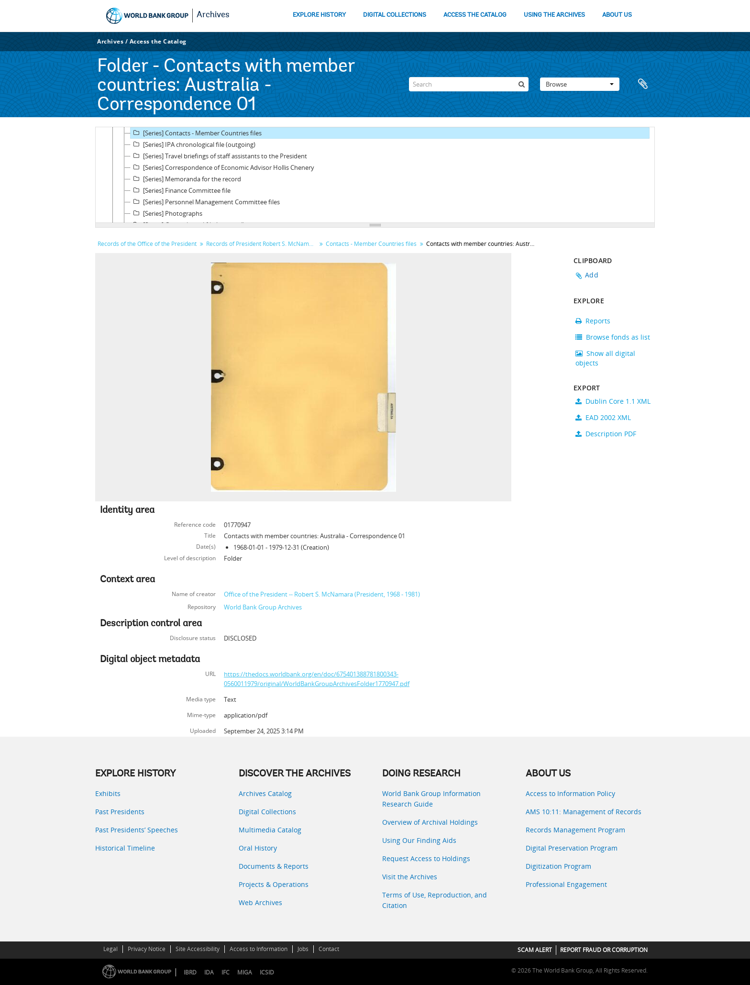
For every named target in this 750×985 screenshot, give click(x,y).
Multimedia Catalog (270, 829)
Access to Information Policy (570, 793)
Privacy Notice (146, 949)
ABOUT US (617, 15)
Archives (213, 15)
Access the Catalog (158, 41)
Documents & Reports (274, 866)
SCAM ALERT (535, 950)
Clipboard (643, 84)
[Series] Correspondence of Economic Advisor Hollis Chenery (222, 167)
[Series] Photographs (166, 213)
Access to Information (258, 949)
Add (591, 274)
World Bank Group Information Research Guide (431, 798)
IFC (225, 972)
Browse (580, 84)
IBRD (190, 972)
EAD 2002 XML (603, 417)
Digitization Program (558, 866)
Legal (110, 949)
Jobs (303, 949)
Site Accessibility (198, 949)
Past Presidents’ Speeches (136, 829)
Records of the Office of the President (147, 244)
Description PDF (605, 433)
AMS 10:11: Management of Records (583, 811)
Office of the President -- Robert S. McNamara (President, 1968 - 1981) (322, 594)
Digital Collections (267, 811)
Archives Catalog (265, 793)
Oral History (258, 847)
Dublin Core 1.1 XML (613, 401)
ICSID (267, 972)
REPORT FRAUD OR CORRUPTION (604, 950)
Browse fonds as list (612, 337)
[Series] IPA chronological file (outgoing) (193, 144)
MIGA (244, 972)
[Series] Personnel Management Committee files (205, 202)
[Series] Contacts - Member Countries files (196, 133)
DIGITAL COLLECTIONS (394, 15)
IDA (209, 972)
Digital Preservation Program (572, 847)
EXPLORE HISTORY (319, 15)
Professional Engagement (566, 884)
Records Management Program (575, 829)
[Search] (469, 84)
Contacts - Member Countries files (371, 244)
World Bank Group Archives (263, 607)
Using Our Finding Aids (419, 840)
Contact (329, 949)
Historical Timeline (125, 847)
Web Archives (260, 902)
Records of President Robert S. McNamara (262, 244)
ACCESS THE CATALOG (475, 15)
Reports (592, 320)
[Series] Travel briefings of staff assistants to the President (219, 156)
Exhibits (108, 793)
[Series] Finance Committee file (181, 190)
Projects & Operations (274, 884)
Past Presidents (119, 811)
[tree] (375, 175)
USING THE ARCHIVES (554, 15)
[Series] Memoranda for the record (186, 179)
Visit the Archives (409, 876)
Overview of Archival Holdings (430, 822)
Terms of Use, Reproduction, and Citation (434, 900)
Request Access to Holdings (426, 858)
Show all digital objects (605, 358)
